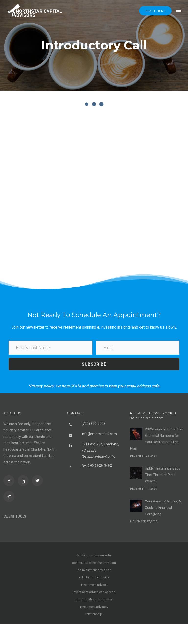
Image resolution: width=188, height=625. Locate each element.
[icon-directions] (10, 497)
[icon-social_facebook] (10, 481)
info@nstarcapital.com (99, 435)
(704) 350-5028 (94, 425)
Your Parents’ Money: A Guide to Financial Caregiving (163, 508)
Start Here (155, 10)
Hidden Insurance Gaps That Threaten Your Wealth (162, 475)
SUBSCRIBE (94, 364)
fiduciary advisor (15, 431)
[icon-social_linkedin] (24, 481)
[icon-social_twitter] (38, 481)
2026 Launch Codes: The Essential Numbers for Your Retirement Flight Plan (156, 439)
